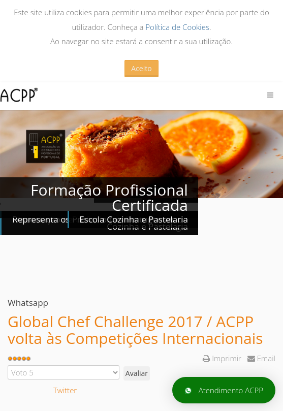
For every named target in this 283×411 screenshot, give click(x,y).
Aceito (141, 68)
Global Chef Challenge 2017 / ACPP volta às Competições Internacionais (135, 330)
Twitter (65, 390)
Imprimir (223, 358)
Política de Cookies (177, 27)
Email (261, 358)
